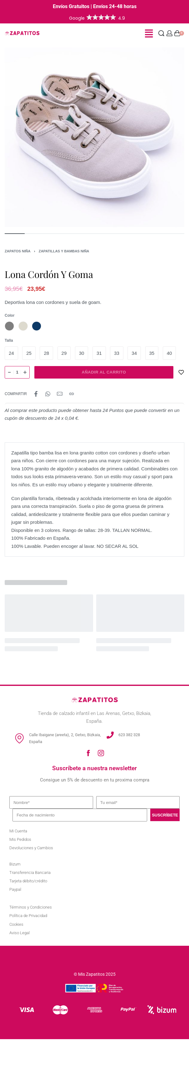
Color (9, 315)
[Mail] (59, 394)
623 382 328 (129, 734)
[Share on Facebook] (36, 394)
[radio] (9, 326)
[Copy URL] (71, 394)
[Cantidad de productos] (17, 372)
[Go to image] (15, 233)
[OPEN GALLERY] (94, 137)
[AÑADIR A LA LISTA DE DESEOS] (181, 372)
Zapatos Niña (18, 251)
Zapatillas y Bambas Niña (64, 251)
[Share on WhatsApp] (48, 394)
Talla (9, 340)
